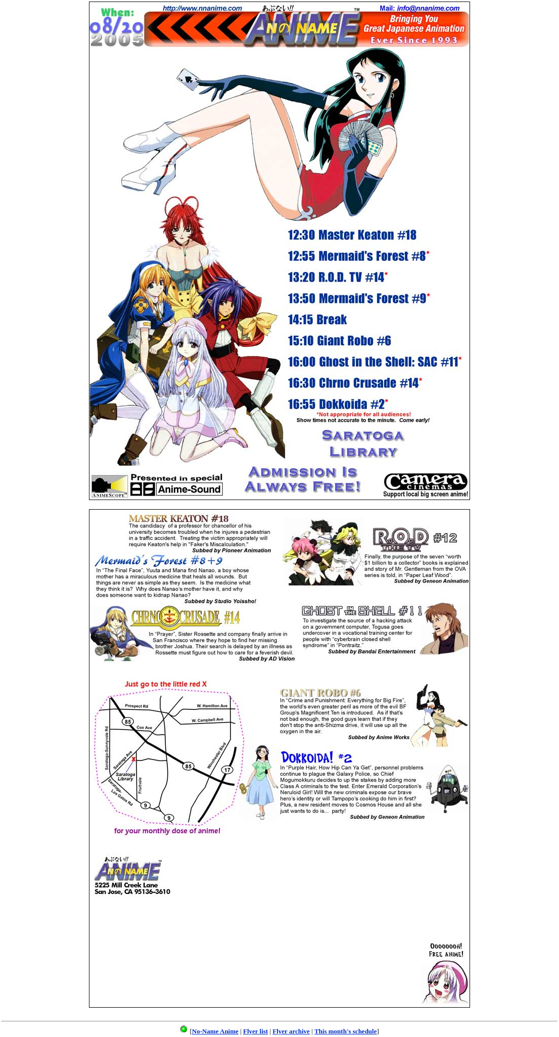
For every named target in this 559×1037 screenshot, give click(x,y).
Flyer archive (291, 1031)
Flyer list (255, 1031)
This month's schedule (345, 1031)
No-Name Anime (215, 1031)
